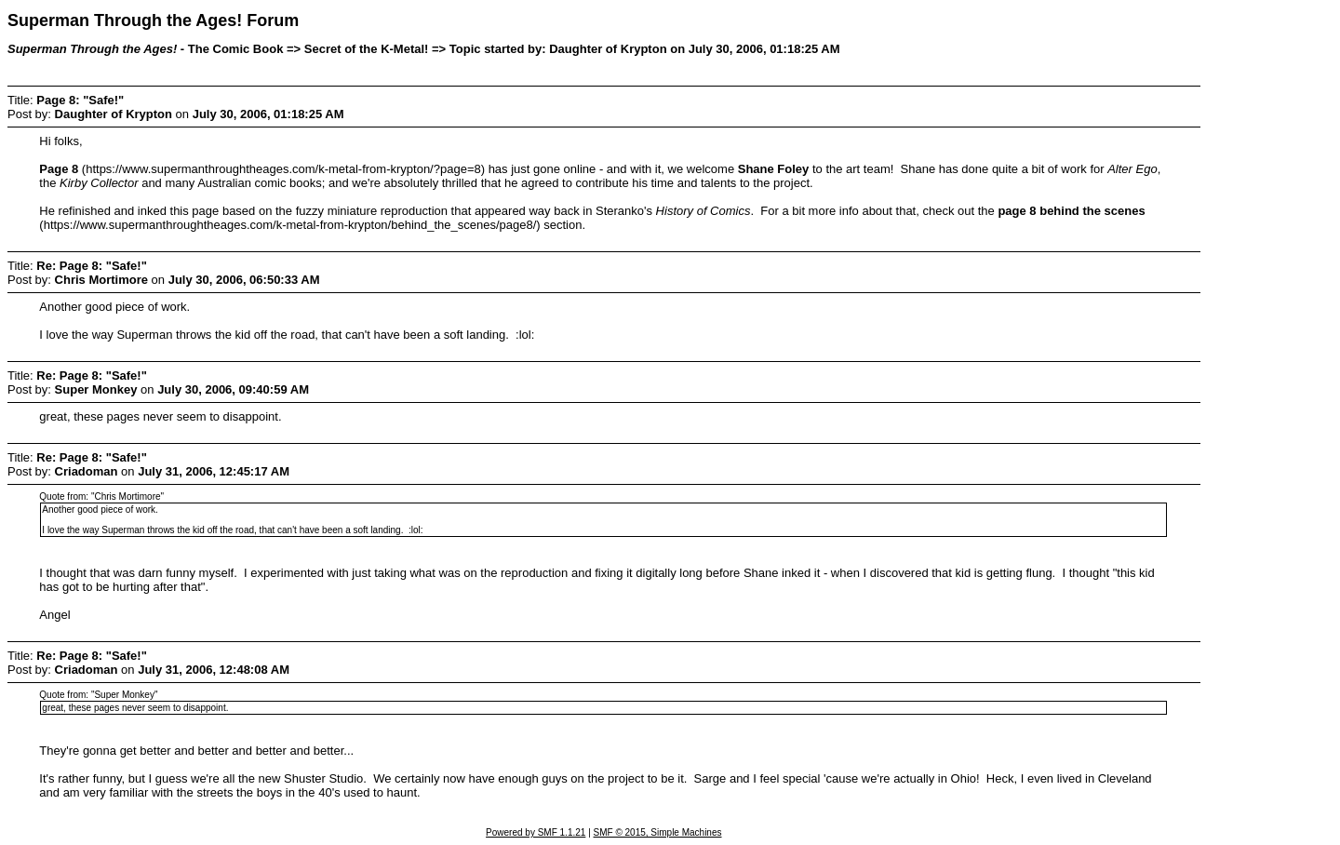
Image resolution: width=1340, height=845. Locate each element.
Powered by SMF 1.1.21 (535, 832)
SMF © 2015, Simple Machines (658, 832)
